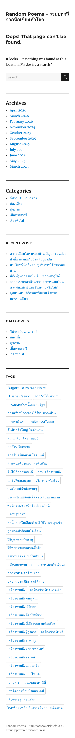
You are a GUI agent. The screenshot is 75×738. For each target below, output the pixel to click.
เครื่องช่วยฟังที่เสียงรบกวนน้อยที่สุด (31, 624)
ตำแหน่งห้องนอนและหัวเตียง (27, 464)
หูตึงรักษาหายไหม (20, 565)
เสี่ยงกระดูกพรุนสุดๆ (21, 699)
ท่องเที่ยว (16, 204)
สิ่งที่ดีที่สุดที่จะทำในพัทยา (25, 556)
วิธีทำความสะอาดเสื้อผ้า (24, 548)
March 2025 (19, 166)
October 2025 (20, 133)
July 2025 (17, 150)
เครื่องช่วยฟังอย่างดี (21, 657)
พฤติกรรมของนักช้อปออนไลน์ (28, 506)
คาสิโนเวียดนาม (18, 447)
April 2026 (18, 110)
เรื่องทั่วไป (17, 221)
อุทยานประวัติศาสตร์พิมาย (25, 581)
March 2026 (19, 116)
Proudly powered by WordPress (25, 730)
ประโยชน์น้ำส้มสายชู (22, 489)
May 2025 (17, 161)
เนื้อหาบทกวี (18, 215)
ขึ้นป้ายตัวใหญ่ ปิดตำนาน (25, 430)
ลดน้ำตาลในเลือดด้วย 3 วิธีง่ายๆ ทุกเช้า (34, 522)
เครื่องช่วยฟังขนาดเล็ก (46, 590)
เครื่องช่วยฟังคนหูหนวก (23, 598)
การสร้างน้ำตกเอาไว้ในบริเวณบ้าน (31, 413)
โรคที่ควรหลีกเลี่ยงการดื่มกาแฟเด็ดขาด (35, 708)
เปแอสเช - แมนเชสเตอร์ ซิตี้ (26, 682)
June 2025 (18, 155)
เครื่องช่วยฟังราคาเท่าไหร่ (25, 649)
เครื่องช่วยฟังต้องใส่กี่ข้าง (24, 615)
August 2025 (20, 144)
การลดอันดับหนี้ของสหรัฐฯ (26, 405)
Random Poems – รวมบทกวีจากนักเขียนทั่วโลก (37, 16)
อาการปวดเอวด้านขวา (23, 573)
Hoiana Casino (18, 396)
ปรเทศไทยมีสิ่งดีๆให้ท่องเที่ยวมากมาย (33, 497)
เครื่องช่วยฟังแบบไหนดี (23, 674)
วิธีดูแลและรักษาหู (20, 539)
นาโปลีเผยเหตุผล (19, 480)
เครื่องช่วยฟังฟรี (52, 632)
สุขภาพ (15, 209)
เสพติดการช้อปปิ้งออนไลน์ (25, 691)
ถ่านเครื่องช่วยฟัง (49, 472)
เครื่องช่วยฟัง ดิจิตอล (21, 607)
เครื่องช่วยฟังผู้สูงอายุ (22, 632)
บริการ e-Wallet (47, 480)
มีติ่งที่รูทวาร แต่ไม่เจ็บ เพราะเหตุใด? (35, 276)
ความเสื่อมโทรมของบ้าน (24, 438)
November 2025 (22, 127)
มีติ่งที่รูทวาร (16, 514)
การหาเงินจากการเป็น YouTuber (30, 421)
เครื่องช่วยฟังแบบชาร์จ (23, 666)
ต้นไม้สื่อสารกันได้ (20, 472)
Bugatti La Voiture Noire (26, 388)
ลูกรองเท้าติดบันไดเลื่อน (24, 531)
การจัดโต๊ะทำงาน (47, 396)
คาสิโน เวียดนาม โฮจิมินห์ (25, 455)
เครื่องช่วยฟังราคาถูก (22, 640)
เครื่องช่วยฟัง (16, 590)
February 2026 (21, 121)
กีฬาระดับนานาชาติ (23, 198)
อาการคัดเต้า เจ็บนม (51, 565)
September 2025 (23, 138)
